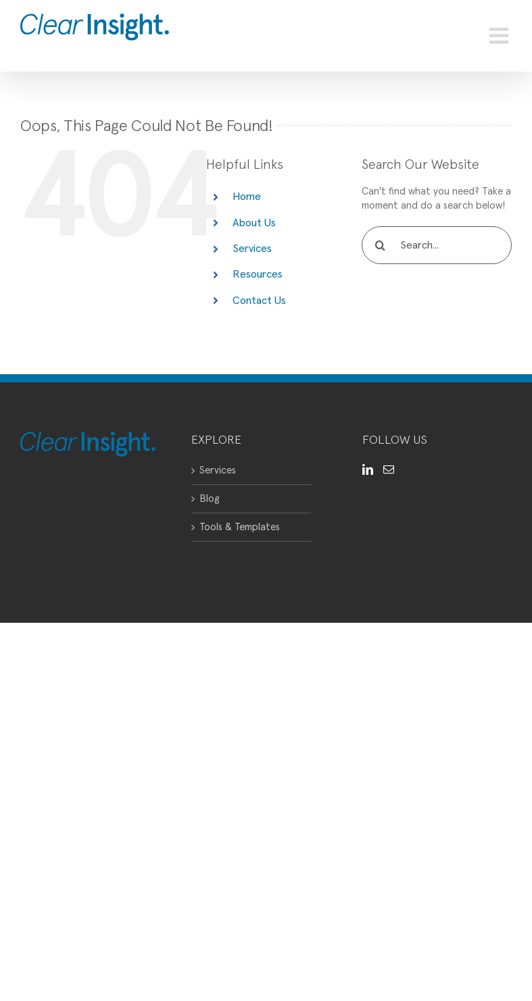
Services (252, 248)
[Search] (381, 245)
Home (247, 196)
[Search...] (437, 245)
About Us (254, 222)
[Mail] (388, 469)
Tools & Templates (239, 527)
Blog (209, 499)
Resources (258, 274)
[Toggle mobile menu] (500, 36)
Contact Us (259, 300)
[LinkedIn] (367, 469)
